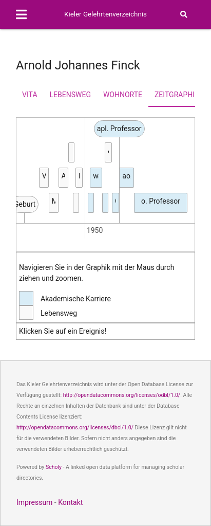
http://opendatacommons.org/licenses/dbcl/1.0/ (74, 427)
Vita (29, 94)
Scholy (54, 467)
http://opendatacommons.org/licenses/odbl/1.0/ (122, 395)
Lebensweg (70, 94)
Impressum (34, 502)
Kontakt (70, 502)
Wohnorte (122, 94)
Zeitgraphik (177, 94)
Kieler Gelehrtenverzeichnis (105, 14)
